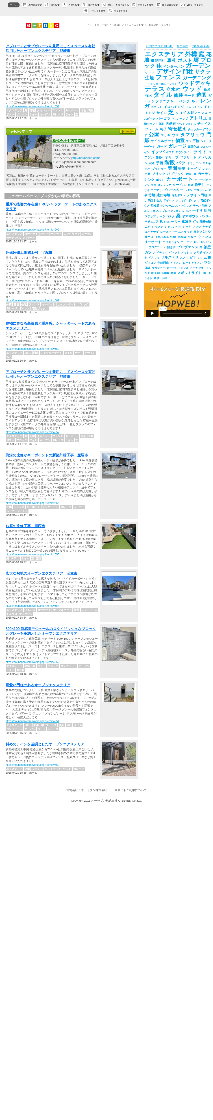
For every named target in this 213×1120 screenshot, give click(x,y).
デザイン (168, 71)
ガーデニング (197, 77)
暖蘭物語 (205, 221)
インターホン (173, 66)
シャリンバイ (173, 226)
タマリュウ (192, 134)
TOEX (181, 237)
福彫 (161, 123)
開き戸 (171, 247)
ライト (200, 151)
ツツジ (197, 226)
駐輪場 (155, 205)
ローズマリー (168, 231)
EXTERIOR (162, 273)
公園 (154, 134)
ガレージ (177, 146)
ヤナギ (206, 226)
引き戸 (191, 237)
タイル (162, 94)
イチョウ (161, 252)
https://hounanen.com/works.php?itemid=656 (32, 503)
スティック (164, 185)
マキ (199, 257)
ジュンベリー (172, 221)
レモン (189, 190)
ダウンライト (183, 152)
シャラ (161, 216)
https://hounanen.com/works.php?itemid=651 (32, 721)
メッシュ (186, 252)
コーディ (186, 242)
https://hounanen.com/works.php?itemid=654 (32, 605)
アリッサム (200, 190)
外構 (191, 54)
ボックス (193, 200)
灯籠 (173, 237)
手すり (197, 210)
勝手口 (149, 237)
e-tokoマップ (21, 131)
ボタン (160, 179)
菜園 (172, 168)
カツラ (150, 252)
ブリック (158, 174)
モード (189, 95)
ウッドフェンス (186, 123)
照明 (207, 210)
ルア (195, 101)
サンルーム (167, 205)
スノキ (184, 257)
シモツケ (157, 226)
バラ (180, 162)
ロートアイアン (192, 262)
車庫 (173, 273)
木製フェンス (197, 113)
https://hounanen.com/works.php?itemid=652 (32, 662)
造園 (201, 95)
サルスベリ (169, 257)
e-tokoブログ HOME (159, 46)
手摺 (159, 163)
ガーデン (198, 65)
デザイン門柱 (197, 195)
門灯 (202, 268)
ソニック (181, 200)
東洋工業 (190, 174)
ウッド (192, 89)
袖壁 (207, 247)
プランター (159, 168)
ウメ (175, 135)
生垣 (149, 77)
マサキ (165, 135)
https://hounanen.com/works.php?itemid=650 (32, 764)
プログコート (157, 247)
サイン (161, 113)
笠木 (153, 185)
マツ (188, 141)
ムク (147, 226)
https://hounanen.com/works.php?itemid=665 (32, 229)
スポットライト (189, 273)
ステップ (150, 216)
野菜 (181, 168)
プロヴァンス (187, 247)
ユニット (156, 107)
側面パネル (162, 237)
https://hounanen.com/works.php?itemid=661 (32, 300)
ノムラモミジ (194, 107)
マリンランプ (180, 118)
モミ (207, 107)
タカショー (158, 268)
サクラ (203, 72)
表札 (172, 60)
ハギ (148, 168)
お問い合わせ (201, 46)
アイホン (168, 200)
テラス (155, 89)
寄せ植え (177, 128)
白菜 (147, 174)
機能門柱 (158, 61)
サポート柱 (160, 278)
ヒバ (188, 210)
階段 (169, 162)
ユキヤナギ (152, 231)
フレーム (152, 129)
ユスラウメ (185, 231)
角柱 (207, 90)
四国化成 (193, 146)
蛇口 (151, 200)
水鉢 (190, 185)
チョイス (204, 123)
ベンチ (184, 101)
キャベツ (194, 168)
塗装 (178, 95)
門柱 (188, 72)
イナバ (158, 151)
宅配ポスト (178, 195)
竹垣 (151, 195)
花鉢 (147, 268)
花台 (207, 262)
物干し (200, 185)
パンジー (205, 216)
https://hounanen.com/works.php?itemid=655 (32, 554)
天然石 (171, 123)
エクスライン (171, 242)
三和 (207, 257)
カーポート (179, 179)
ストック (180, 205)
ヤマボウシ (190, 216)
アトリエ (198, 118)
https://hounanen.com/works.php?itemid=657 (32, 106)
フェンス (169, 77)
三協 (196, 141)
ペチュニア (152, 221)
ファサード (188, 157)
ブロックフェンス (173, 210)
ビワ (193, 257)
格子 (163, 129)
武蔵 (152, 163)
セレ (196, 242)
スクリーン (194, 205)
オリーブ (171, 157)
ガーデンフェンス (177, 268)
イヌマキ (154, 257)
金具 (159, 200)
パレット (174, 252)
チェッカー (195, 129)
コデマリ (156, 190)
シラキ (187, 226)
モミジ (150, 113)
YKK (148, 95)
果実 (196, 231)
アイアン (175, 262)
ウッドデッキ (194, 83)
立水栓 (173, 89)
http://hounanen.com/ (86, 158)
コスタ (170, 216)
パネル (205, 231)
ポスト (185, 60)
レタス (206, 168)
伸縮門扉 (163, 262)
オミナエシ (194, 163)
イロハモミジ (174, 107)
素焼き (187, 221)
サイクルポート (162, 141)
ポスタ (170, 152)
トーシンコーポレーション (161, 84)
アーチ (194, 268)
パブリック (175, 174)
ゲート (150, 72)
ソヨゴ (180, 113)
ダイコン (150, 262)
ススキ (206, 163)
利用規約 (182, 46)
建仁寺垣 (163, 195)
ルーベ (177, 185)
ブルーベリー (173, 190)
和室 (204, 205)
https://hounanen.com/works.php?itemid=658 (32, 348)
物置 (180, 140)
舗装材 (160, 157)
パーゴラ (163, 118)
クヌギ (198, 252)
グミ (195, 221)
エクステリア (164, 54)
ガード (162, 146)
